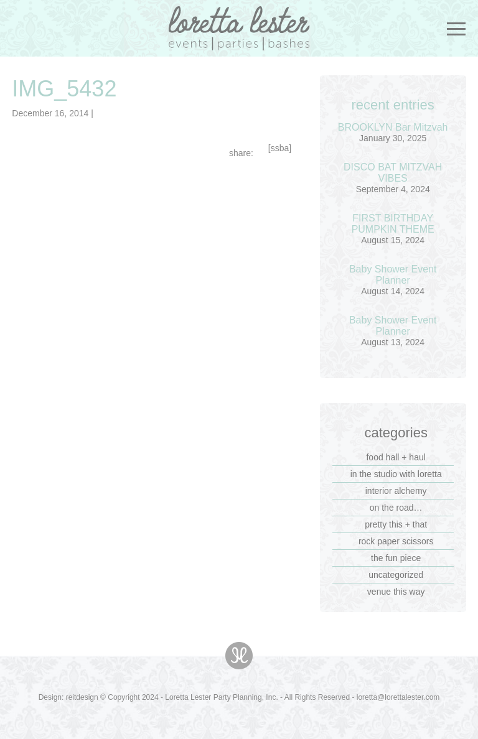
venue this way (396, 592)
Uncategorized (395, 575)
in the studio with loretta (396, 474)
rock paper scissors (396, 541)
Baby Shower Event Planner (393, 275)
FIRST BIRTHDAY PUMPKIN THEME (393, 224)
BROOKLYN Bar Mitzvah (393, 127)
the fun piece (396, 558)
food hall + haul (395, 457)
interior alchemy (396, 491)
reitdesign (82, 697)
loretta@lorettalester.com (398, 697)
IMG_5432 (64, 88)
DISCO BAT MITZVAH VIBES (393, 173)
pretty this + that (396, 524)
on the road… (396, 508)
